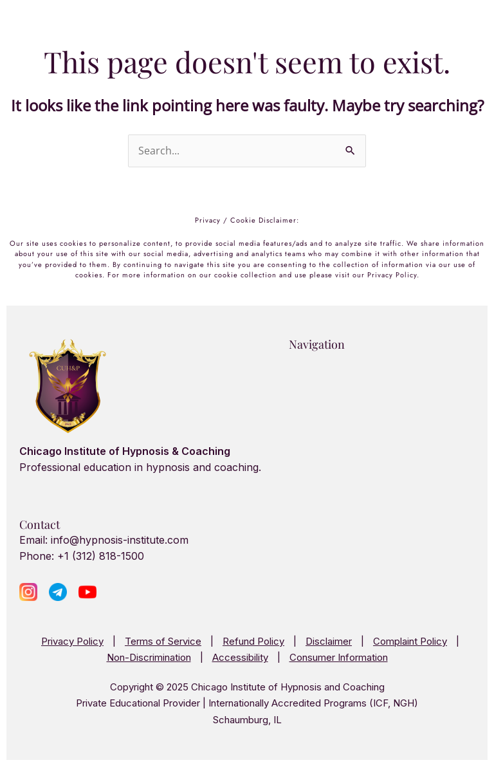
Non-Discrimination (149, 657)
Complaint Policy (410, 641)
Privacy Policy (72, 641)
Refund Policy (253, 641)
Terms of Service (163, 641)
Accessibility (240, 657)
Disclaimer (329, 641)
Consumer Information (338, 657)
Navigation (317, 344)
